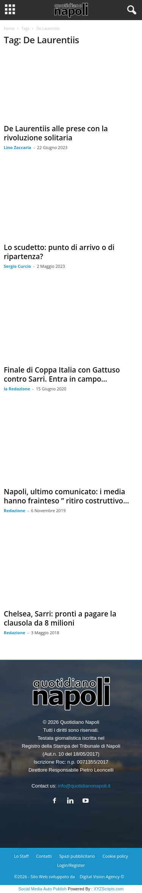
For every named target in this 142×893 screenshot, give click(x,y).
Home (9, 28)
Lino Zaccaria (17, 147)
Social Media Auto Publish (43, 889)
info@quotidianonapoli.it (84, 786)
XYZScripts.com (108, 889)
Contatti (44, 856)
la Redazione (17, 388)
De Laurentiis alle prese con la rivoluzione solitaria (56, 133)
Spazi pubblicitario (77, 856)
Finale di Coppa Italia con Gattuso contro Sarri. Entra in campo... (62, 374)
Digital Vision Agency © (102, 876)
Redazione (14, 510)
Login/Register (71, 865)
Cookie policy (115, 856)
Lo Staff (21, 856)
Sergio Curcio (17, 266)
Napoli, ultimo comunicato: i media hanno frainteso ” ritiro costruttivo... (66, 496)
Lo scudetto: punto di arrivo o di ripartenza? (59, 251)
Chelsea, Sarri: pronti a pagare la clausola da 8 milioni (60, 618)
